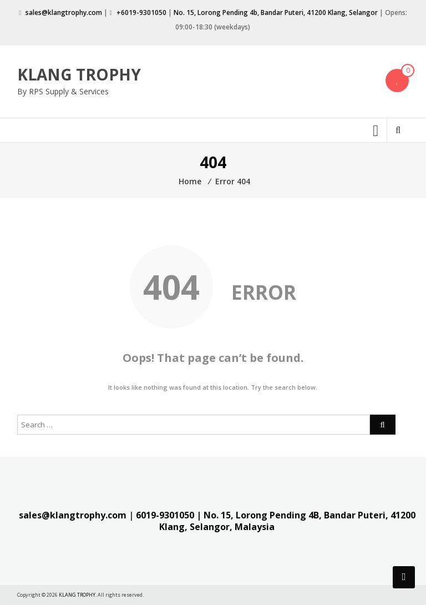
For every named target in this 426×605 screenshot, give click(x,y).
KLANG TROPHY (79, 74)
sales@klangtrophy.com (64, 12)
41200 (402, 515)
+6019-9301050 (141, 12)
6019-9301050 (165, 515)
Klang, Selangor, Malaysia (217, 527)
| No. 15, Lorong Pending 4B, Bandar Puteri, (292, 515)
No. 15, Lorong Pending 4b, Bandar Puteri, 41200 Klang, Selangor (276, 12)
